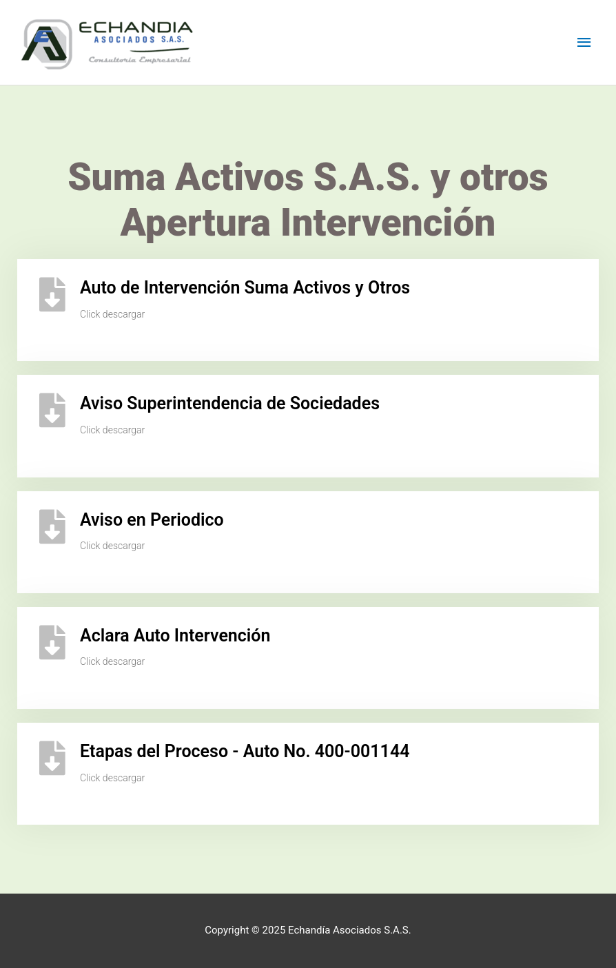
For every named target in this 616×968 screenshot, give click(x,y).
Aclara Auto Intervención (175, 636)
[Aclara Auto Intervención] (52, 642)
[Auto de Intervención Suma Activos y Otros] (52, 294)
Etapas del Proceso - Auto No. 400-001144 (244, 751)
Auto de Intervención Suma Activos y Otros (245, 288)
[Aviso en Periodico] (52, 526)
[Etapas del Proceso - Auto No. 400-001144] (52, 758)
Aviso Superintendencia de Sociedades (230, 403)
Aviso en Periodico (152, 520)
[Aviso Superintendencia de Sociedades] (52, 410)
